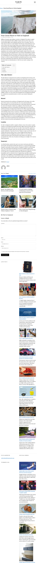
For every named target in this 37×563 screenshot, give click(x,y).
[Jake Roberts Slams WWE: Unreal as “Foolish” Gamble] (27, 485)
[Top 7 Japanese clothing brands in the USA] (27, 289)
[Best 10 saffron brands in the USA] (27, 371)
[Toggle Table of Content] (13, 65)
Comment (2, 223)
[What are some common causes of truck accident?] (27, 312)
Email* (2, 241)
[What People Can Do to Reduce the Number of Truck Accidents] (27, 432)
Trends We (18, 2)
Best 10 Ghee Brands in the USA (26, 397)
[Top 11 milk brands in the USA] (27, 333)
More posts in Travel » (32, 173)
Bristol (4, 68)
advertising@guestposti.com (7, 458)
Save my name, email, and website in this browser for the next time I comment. (16, 251)
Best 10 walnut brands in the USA (26, 417)
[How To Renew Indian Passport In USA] (27, 267)
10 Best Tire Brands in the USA (26, 534)
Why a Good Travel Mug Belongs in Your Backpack (27, 210)
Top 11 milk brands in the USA (26, 338)
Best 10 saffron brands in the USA (26, 378)
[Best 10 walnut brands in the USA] (27, 412)
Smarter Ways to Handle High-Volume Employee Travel (8, 210)
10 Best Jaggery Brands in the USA (26, 514)
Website (2, 246)
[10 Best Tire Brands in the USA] (27, 529)
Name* (2, 237)
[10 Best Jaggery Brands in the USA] (27, 509)
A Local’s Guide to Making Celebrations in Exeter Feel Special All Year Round (26, 191)
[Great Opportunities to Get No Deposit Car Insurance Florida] (27, 352)
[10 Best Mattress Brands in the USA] (26, 552)
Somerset (4, 71)
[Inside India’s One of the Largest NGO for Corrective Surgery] (27, 466)
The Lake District (6, 67)
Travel (7, 162)
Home (1, 8)
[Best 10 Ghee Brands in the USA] (27, 391)
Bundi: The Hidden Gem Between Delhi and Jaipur (7, 190)
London (4, 70)
